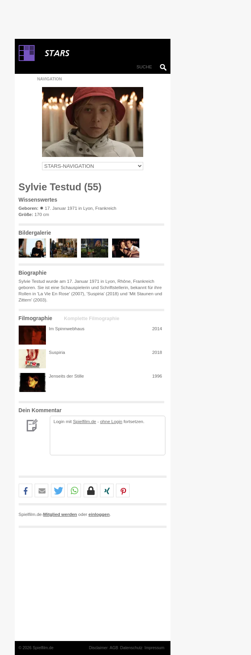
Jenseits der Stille (66, 376)
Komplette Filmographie (91, 318)
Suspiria (57, 352)
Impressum (154, 648)
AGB (114, 648)
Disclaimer (98, 648)
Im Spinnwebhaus (67, 328)
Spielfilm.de (84, 421)
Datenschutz (131, 648)
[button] (25, 491)
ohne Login (111, 421)
